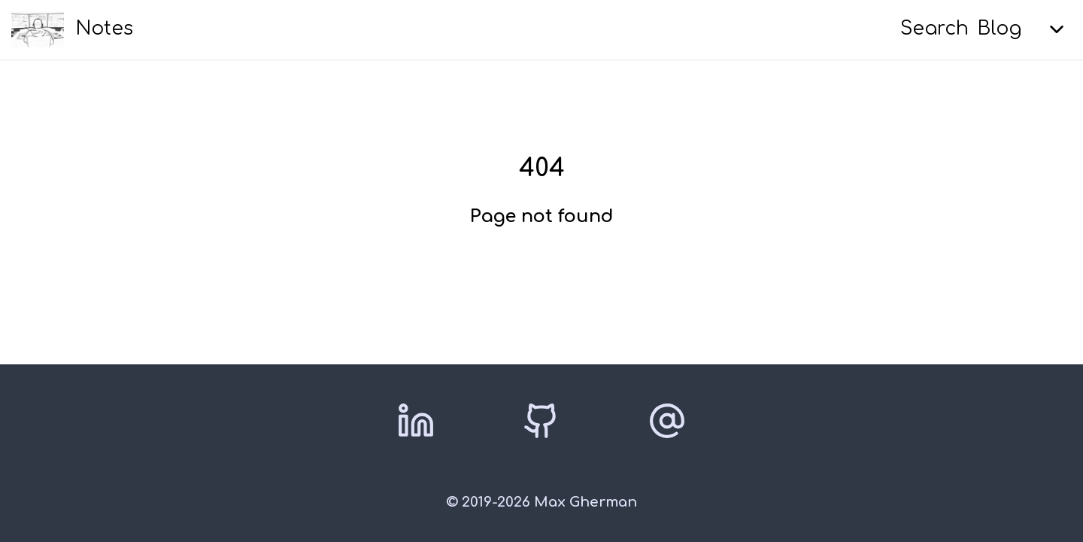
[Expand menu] (1057, 29)
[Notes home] (72, 29)
